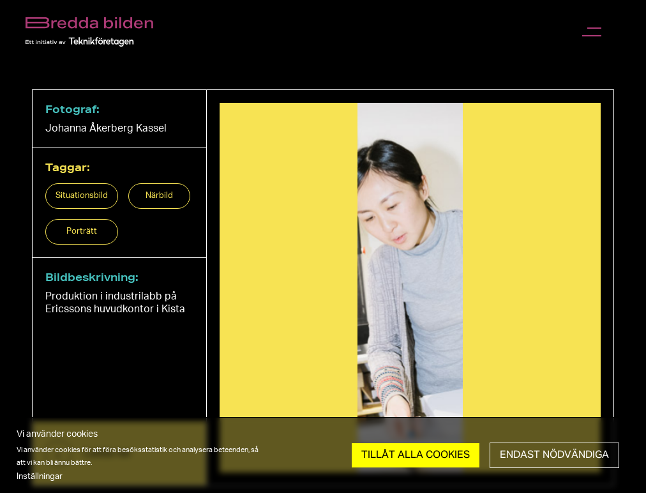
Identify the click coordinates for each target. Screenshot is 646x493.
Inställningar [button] (40, 476)
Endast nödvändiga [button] (554, 455)
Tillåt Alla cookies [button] (415, 455)
